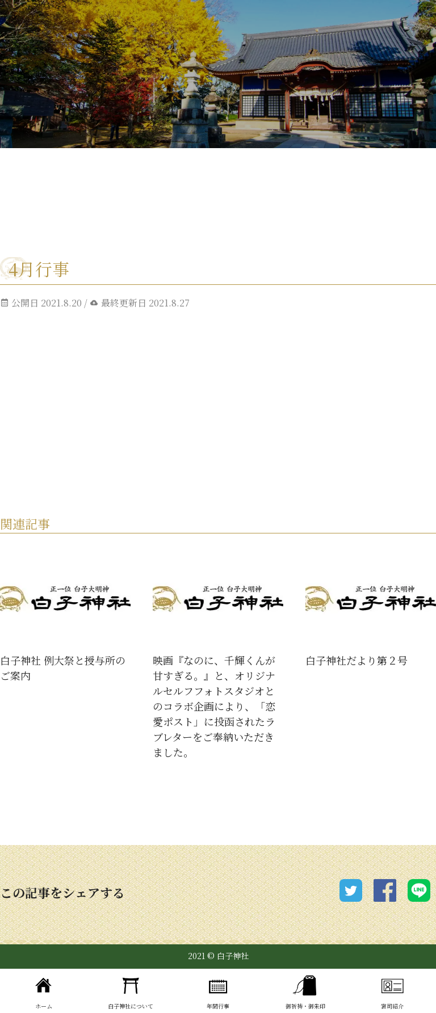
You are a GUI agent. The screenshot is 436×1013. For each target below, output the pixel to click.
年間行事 (218, 991)
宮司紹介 (392, 991)
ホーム (44, 991)
